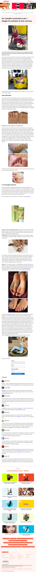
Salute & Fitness (13, 538)
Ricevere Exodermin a (18, 373)
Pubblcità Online (28, 554)
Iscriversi (29, 1)
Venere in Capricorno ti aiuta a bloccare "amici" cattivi (18, 540)
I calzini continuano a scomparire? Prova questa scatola (18, 544)
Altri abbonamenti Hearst (5, 557)
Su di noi (11, 554)
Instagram (19, 554)
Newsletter (27, 557)
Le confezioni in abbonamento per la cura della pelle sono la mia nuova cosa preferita (18, 542)
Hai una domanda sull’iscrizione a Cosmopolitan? (25, 538)
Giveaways (19, 558)
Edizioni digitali (20, 557)
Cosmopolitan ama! (18, 471)
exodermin (20, 408)
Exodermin (28, 196)
